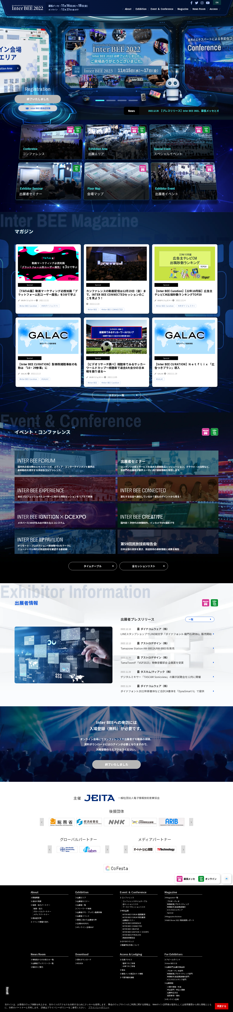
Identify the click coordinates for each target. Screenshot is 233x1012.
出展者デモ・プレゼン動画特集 (89, 912)
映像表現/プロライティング (178, 904)
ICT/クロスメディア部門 (176, 979)
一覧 (191, 619)
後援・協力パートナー (41, 905)
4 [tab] (133, 100)
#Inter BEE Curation (28, 305)
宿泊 (123, 970)
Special (170, 912)
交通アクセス (127, 959)
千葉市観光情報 (128, 977)
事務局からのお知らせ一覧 (43, 959)
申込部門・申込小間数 (176, 989)
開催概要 (35, 897)
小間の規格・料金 (174, 986)
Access (214, 9)
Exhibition (141, 9)
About (128, 9)
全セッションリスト (143, 566)
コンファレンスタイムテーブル (134, 901)
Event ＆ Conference (162, 9)
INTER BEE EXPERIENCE (131, 923)
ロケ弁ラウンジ (128, 941)
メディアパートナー (41, 914)
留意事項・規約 (173, 995)
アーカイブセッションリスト (133, 907)
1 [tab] (99, 100)
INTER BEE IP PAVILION (131, 934)
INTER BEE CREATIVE (130, 929)
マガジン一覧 (116, 395)
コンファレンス (128, 897)
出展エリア (81, 897)
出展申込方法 (172, 992)
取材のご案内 (37, 967)
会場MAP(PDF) (83, 923)
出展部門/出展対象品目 (175, 967)
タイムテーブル (93, 566)
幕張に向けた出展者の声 (87, 919)
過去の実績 (36, 901)
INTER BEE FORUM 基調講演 (133, 914)
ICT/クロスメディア (175, 909)
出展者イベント (83, 916)
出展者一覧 (81, 905)
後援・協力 (37, 908)
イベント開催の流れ (40, 921)
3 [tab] (122, 100)
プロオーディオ (173, 901)
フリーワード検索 (84, 908)
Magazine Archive (173, 916)
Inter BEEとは (171, 963)
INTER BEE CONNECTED (132, 926)
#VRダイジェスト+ (49, 305)
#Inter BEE (92, 309)
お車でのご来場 (128, 966)
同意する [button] (221, 1006)
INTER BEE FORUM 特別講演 (133, 917)
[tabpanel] (116, 56)
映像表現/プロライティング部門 (180, 973)
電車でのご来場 (128, 963)
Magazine (183, 9)
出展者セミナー (83, 901)
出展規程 (169, 983)
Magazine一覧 (172, 897)
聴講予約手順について (130, 945)
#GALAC (45, 378)
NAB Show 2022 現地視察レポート (180, 920)
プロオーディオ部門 (175, 970)
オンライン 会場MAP (85, 927)
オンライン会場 (172, 999)
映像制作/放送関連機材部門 (178, 976)
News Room (199, 9)
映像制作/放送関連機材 (176, 907)
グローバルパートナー (42, 911)
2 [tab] (111, 100)
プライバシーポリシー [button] (98, 1007)
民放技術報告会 (128, 937)
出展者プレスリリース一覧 (43, 963)
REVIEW (80, 963)
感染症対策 (36, 918)
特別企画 (125, 910)
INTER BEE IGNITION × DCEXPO (135, 932)
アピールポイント (173, 959)
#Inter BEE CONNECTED (112, 309)
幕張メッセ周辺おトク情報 (132, 973)
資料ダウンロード (84, 959)
